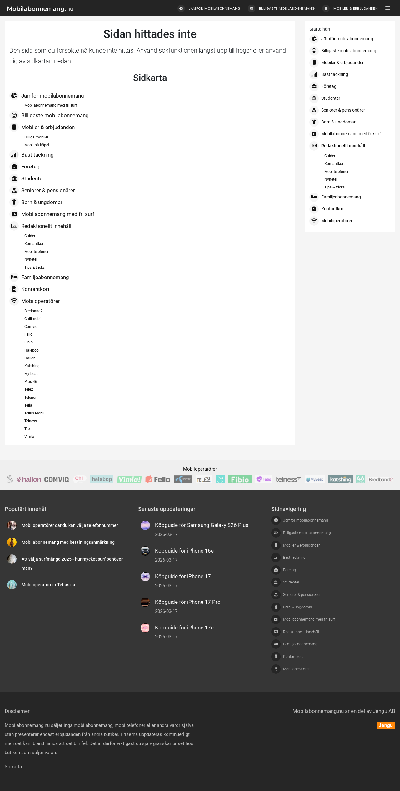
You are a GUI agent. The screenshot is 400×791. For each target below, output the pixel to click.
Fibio (28, 342)
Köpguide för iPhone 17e (184, 627)
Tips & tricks (34, 267)
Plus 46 (30, 381)
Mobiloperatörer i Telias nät (49, 585)
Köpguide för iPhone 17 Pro (188, 602)
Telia (28, 405)
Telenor (30, 397)
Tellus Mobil (34, 413)
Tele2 (28, 389)
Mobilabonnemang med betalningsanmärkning (68, 542)
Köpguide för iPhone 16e (184, 551)
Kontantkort (34, 244)
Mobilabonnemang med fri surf (50, 105)
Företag (24, 166)
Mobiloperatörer (34, 301)
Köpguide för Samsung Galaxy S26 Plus (201, 525)
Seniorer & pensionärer (42, 190)
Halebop (31, 350)
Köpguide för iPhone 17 (183, 576)
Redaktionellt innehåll (40, 226)
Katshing (32, 366)
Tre (27, 429)
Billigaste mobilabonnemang (49, 115)
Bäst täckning (31, 154)
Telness (30, 421)
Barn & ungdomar (35, 202)
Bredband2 (33, 311)
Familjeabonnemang (39, 277)
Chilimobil (33, 319)
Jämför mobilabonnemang (46, 95)
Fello (28, 334)
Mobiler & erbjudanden (42, 127)
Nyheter (31, 259)
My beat (31, 374)
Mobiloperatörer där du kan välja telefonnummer (70, 525)
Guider (29, 236)
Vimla (29, 436)
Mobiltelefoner (36, 251)
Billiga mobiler (36, 137)
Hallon (30, 358)
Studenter (26, 178)
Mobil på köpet (36, 145)
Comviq (31, 326)
